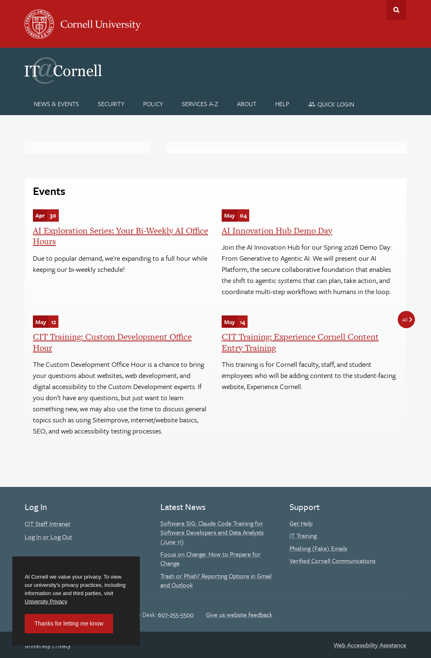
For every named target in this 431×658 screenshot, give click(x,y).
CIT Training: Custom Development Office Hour (112, 342)
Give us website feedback (239, 614)
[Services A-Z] (199, 104)
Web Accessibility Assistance (370, 644)
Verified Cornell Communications (332, 560)
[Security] (111, 104)
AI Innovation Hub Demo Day (277, 230)
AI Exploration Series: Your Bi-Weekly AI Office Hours (120, 236)
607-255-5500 (176, 614)
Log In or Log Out (48, 536)
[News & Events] (56, 104)
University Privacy (46, 601)
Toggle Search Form (396, 10)
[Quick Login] (331, 104)
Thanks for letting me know (69, 623)
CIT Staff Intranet (47, 523)
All (405, 319)
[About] (246, 104)
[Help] (282, 104)
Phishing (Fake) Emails (318, 548)
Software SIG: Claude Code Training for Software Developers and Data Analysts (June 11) (212, 532)
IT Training (303, 535)
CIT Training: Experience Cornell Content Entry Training (300, 342)
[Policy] (153, 104)
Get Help (301, 523)
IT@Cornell (63, 70)
